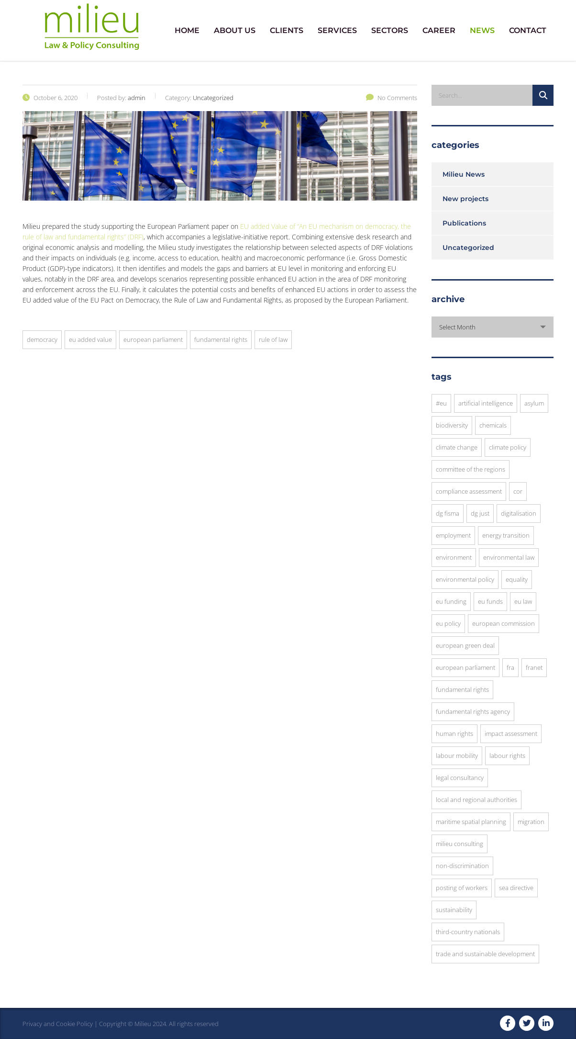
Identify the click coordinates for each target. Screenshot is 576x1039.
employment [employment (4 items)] (453, 535)
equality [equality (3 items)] (517, 579)
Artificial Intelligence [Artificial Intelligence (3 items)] (485, 403)
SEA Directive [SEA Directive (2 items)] (516, 887)
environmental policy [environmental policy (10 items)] (465, 579)
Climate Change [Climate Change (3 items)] (456, 447)
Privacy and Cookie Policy (57, 1023)
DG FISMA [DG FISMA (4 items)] (447, 513)
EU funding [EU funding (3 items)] (451, 601)
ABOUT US (234, 30)
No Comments (391, 97)
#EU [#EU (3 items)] (441, 403)
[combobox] (493, 327)
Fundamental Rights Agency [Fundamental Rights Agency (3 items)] (473, 711)
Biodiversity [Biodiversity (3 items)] (452, 425)
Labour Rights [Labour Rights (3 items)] (507, 755)
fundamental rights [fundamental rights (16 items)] (462, 689)
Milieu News (464, 174)
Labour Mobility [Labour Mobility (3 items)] (457, 755)
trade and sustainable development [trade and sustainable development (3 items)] (485, 953)
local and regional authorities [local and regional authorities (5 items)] (476, 799)
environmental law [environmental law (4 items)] (508, 557)
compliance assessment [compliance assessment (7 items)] (469, 491)
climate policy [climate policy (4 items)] (507, 447)
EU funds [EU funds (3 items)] (490, 601)
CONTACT (527, 30)
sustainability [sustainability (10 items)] (454, 909)
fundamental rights (220, 339)
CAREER (438, 30)
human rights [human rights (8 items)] (454, 733)
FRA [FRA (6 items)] (510, 667)
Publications (464, 223)
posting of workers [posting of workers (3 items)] (461, 887)
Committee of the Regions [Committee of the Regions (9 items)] (470, 469)
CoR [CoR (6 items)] (517, 491)
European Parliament (153, 339)
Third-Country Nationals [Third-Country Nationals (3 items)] (468, 931)
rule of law (273, 339)
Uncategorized (468, 247)
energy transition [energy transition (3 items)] (506, 535)
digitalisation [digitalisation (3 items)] (518, 513)
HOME (187, 30)
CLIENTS (286, 30)
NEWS (482, 30)
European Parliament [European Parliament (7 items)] (465, 667)
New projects (465, 198)
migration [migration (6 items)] (531, 821)
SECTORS (389, 30)
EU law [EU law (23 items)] (523, 601)
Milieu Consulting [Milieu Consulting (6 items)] (459, 843)
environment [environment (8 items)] (454, 557)
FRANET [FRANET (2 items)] (534, 667)
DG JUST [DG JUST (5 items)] (480, 513)
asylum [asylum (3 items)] (534, 403)
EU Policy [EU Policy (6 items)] (448, 623)
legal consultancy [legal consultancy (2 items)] (460, 777)
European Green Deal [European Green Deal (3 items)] (465, 645)
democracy (42, 339)
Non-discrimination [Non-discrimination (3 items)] (462, 865)
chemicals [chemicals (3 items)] (493, 425)
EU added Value (90, 339)
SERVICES (337, 30)
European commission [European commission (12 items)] (503, 623)
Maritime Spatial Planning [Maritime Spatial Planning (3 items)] (471, 821)
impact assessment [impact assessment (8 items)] (511, 733)
